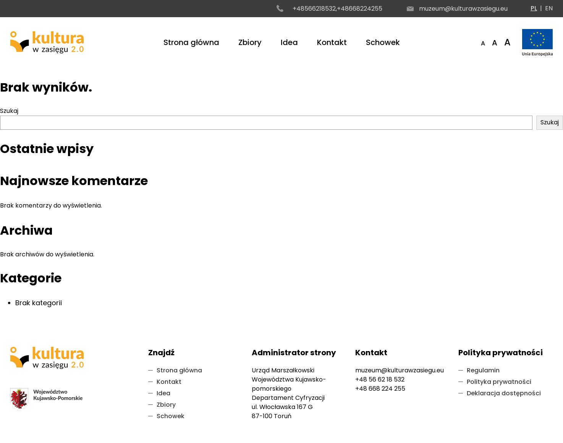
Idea (289, 42)
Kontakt (332, 42)
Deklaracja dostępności (504, 393)
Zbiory (250, 42)
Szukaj (9, 110)
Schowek (383, 42)
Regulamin (483, 370)
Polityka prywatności (499, 381)
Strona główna (191, 42)
